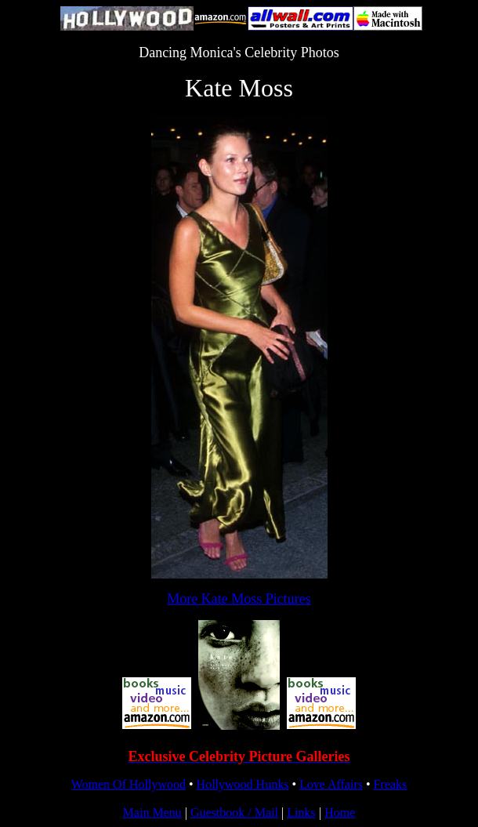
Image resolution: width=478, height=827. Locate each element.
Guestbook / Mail (234, 812)
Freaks (390, 784)
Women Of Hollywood (128, 784)
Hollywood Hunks (243, 784)
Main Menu (152, 812)
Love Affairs (331, 784)
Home (339, 812)
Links (301, 812)
